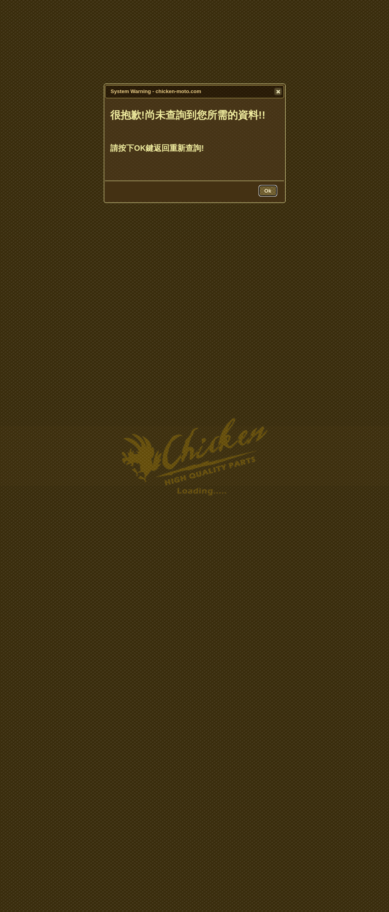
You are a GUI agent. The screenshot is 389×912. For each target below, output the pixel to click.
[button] (278, 91)
